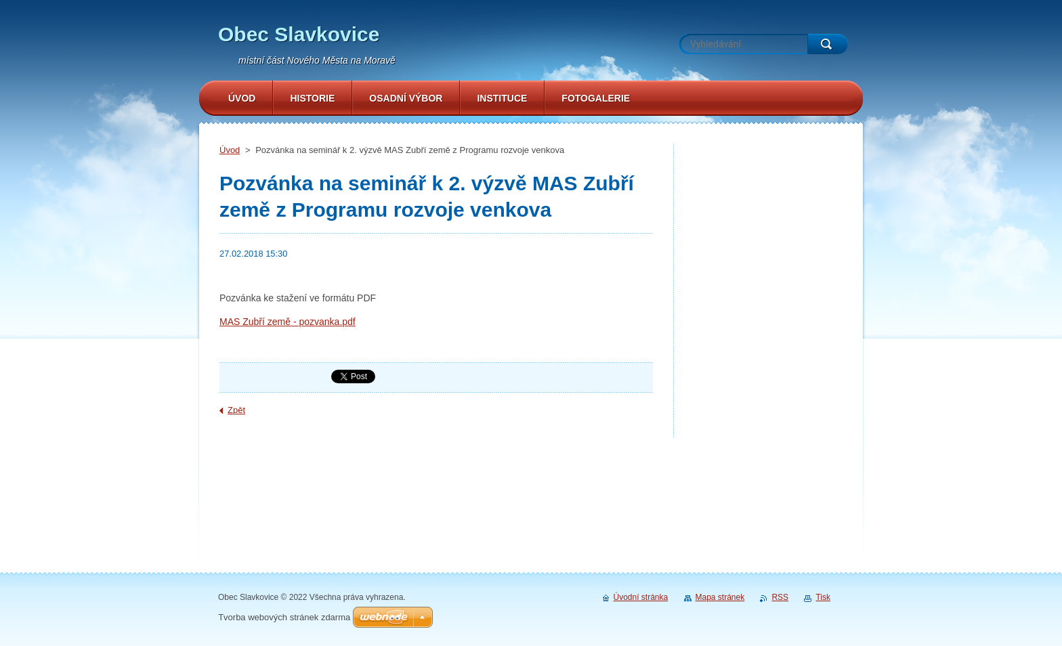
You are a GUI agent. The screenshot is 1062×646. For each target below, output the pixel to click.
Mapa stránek (720, 597)
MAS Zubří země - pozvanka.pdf (287, 321)
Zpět (236, 410)
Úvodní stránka (641, 597)
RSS (779, 597)
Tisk (822, 597)
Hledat (827, 44)
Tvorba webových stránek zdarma (284, 617)
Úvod (229, 150)
